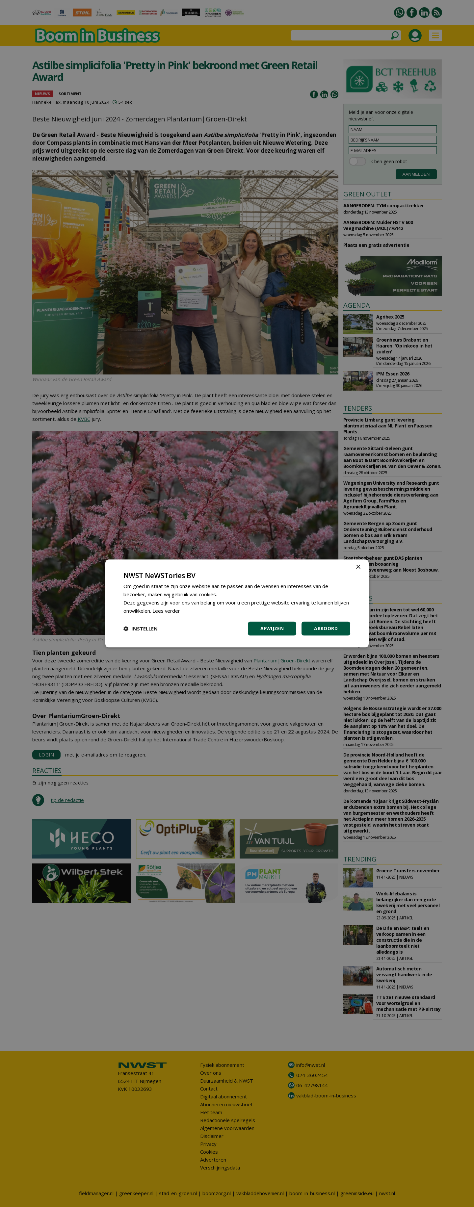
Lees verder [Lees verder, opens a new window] (166, 610)
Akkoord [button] (326, 629)
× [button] (358, 567)
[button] (140, 629)
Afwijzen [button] (272, 629)
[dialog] (237, 603)
